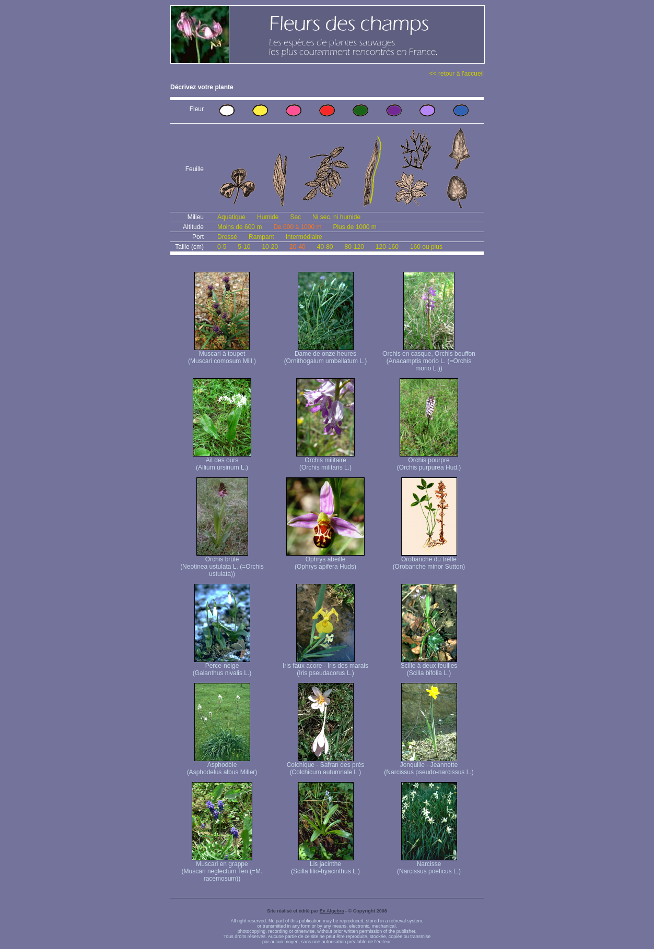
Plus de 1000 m (354, 227)
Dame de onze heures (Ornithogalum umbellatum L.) (325, 354)
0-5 (221, 246)
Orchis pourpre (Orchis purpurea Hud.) (429, 461)
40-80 (325, 246)
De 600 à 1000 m (297, 227)
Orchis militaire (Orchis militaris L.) (325, 461)
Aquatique (231, 217)
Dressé (227, 237)
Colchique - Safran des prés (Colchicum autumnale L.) (326, 765)
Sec (295, 217)
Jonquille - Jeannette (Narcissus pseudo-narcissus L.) (428, 765)
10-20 (270, 246)
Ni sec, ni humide (336, 217)
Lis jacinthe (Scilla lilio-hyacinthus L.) (325, 865)
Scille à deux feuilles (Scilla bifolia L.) (429, 666)
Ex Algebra (332, 911)
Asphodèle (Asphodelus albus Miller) (222, 765)
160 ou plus (426, 246)
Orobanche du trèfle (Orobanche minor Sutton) (429, 560)
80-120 (354, 246)
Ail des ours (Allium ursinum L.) (222, 461)
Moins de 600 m (239, 227)
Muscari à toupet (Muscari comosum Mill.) (222, 354)
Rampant (261, 237)
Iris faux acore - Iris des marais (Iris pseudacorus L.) (325, 666)
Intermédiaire (304, 237)
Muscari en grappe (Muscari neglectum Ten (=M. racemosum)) (222, 868)
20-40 (297, 246)
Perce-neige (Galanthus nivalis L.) (222, 666)
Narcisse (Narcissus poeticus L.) (429, 865)
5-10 (244, 246)
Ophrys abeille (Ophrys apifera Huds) (325, 560)
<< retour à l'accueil (456, 73)
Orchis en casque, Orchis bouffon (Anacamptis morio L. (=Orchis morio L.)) (428, 358)
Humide (267, 217)
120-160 (387, 246)
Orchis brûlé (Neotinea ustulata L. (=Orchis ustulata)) (222, 564)
